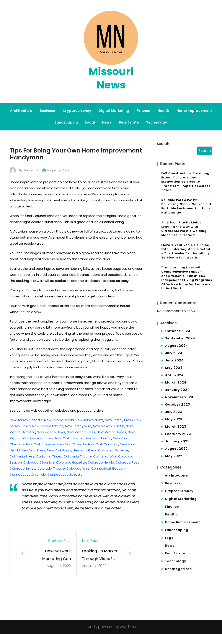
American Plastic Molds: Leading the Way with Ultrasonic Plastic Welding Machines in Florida (184, 228)
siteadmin (31, 170)
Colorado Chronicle (39, 462)
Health (163, 110)
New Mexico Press (81, 432)
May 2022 (173, 456)
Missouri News (110, 78)
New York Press (33, 450)
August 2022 (176, 448)
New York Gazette (72, 444)
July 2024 (173, 353)
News (107, 122)
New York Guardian (103, 444)
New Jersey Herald (59, 420)
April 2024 (174, 375)
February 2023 (178, 434)
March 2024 (175, 382)
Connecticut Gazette (65, 474)
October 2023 (177, 404)
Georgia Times (42, 438)
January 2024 (177, 390)
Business (47, 110)
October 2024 (177, 331)
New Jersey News (89, 420)
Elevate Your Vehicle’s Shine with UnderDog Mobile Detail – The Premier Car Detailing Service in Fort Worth (185, 251)
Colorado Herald (101, 462)
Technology (156, 122)
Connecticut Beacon (108, 468)
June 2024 (174, 360)
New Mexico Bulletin (108, 426)
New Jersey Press (119, 420)
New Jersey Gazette (26, 420)
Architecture (21, 110)
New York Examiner (41, 444)
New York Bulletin (98, 438)
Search (163, 143)
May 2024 (174, 368)
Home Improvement (194, 110)
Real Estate (129, 122)
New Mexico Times (111, 432)
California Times (49, 456)
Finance (143, 110)
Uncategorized (178, 569)
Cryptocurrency (76, 110)
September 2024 (180, 338)
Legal (90, 122)
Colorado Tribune (51, 468)
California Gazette (113, 450)
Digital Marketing (114, 110)
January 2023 (177, 441)
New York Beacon (69, 438)
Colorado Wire (78, 468)
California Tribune (78, 456)
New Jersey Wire (78, 426)
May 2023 (173, 419)
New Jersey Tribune (48, 426)
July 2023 (173, 412)
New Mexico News (51, 432)
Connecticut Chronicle (28, 474)
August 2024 (176, 345)
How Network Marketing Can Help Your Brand (55, 555)
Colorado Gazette (71, 462)
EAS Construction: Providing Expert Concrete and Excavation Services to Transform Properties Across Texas (185, 181)
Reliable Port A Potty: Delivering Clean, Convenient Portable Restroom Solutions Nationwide (186, 206)
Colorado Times (22, 468)
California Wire (105, 456)
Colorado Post (127, 462)
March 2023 (175, 426)
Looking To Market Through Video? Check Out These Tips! (100, 555)
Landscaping (66, 122)
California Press (22, 456)
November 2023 (179, 397)
